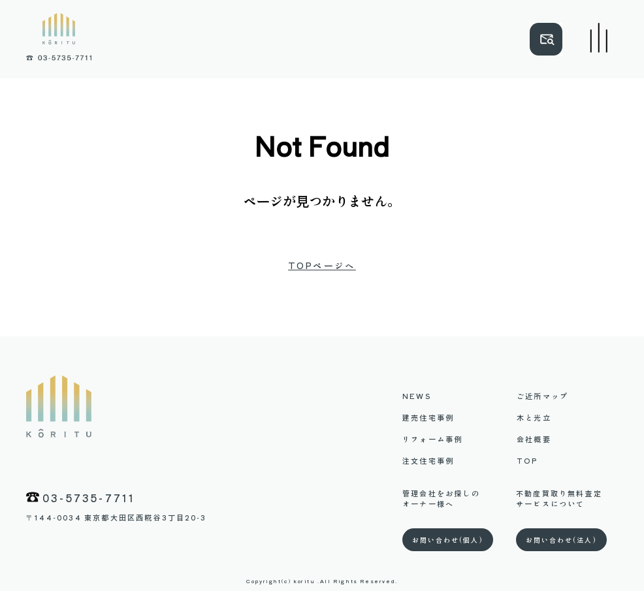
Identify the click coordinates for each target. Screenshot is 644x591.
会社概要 (534, 439)
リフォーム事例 (432, 439)
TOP (527, 460)
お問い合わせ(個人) (447, 540)
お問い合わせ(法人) (561, 540)
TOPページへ (322, 266)
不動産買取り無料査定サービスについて (559, 498)
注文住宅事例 (428, 460)
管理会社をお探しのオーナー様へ (441, 498)
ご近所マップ (542, 396)
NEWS (416, 396)
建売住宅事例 (428, 417)
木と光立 (534, 417)
